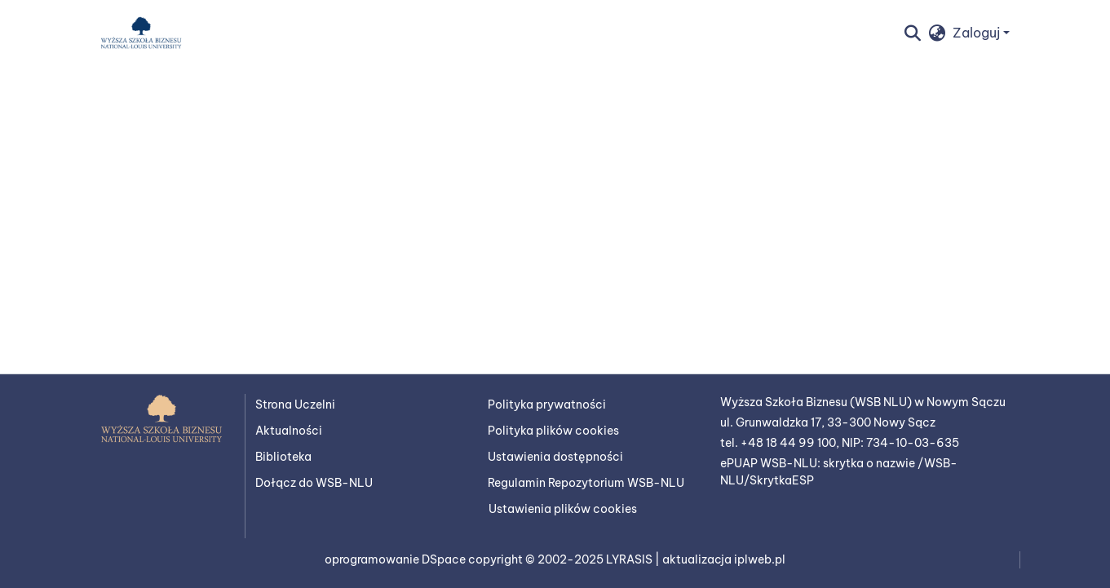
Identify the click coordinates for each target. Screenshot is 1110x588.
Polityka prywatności (547, 404)
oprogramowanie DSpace (396, 559)
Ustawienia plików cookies (563, 509)
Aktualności (288, 430)
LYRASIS (630, 559)
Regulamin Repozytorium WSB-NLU (586, 482)
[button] (141, 32)
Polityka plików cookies (553, 430)
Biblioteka (283, 456)
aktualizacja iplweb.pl (723, 559)
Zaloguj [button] (978, 32)
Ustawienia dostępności (555, 456)
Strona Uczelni (295, 404)
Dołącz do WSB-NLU (314, 482)
